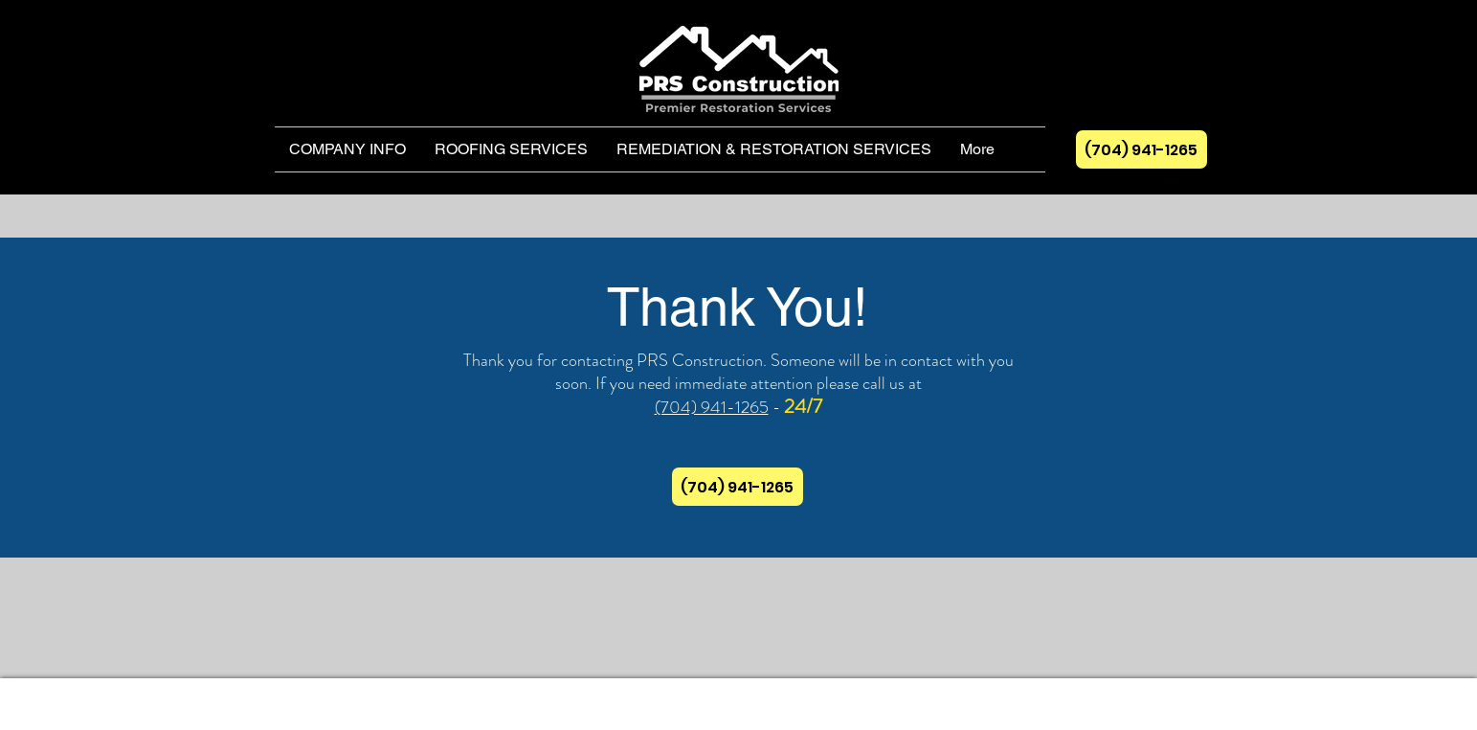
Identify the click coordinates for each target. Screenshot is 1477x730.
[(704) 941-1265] (1141, 149)
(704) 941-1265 (712, 407)
